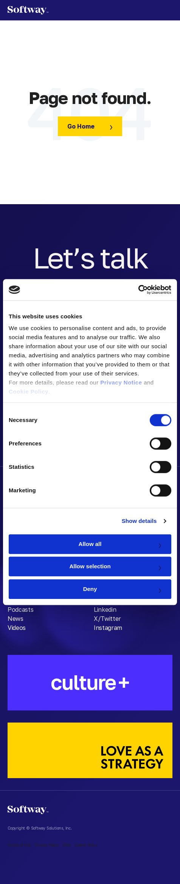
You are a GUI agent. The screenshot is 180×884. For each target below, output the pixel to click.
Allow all (90, 544)
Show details (139, 521)
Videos (17, 627)
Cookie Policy (28, 391)
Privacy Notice (121, 382)
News (15, 618)
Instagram (108, 627)
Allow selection (89, 566)
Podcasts (20, 609)
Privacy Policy (47, 845)
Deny (90, 589)
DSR (67, 845)
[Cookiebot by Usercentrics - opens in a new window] (138, 290)
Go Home (81, 126)
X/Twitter (107, 618)
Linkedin (105, 609)
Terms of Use (19, 845)
